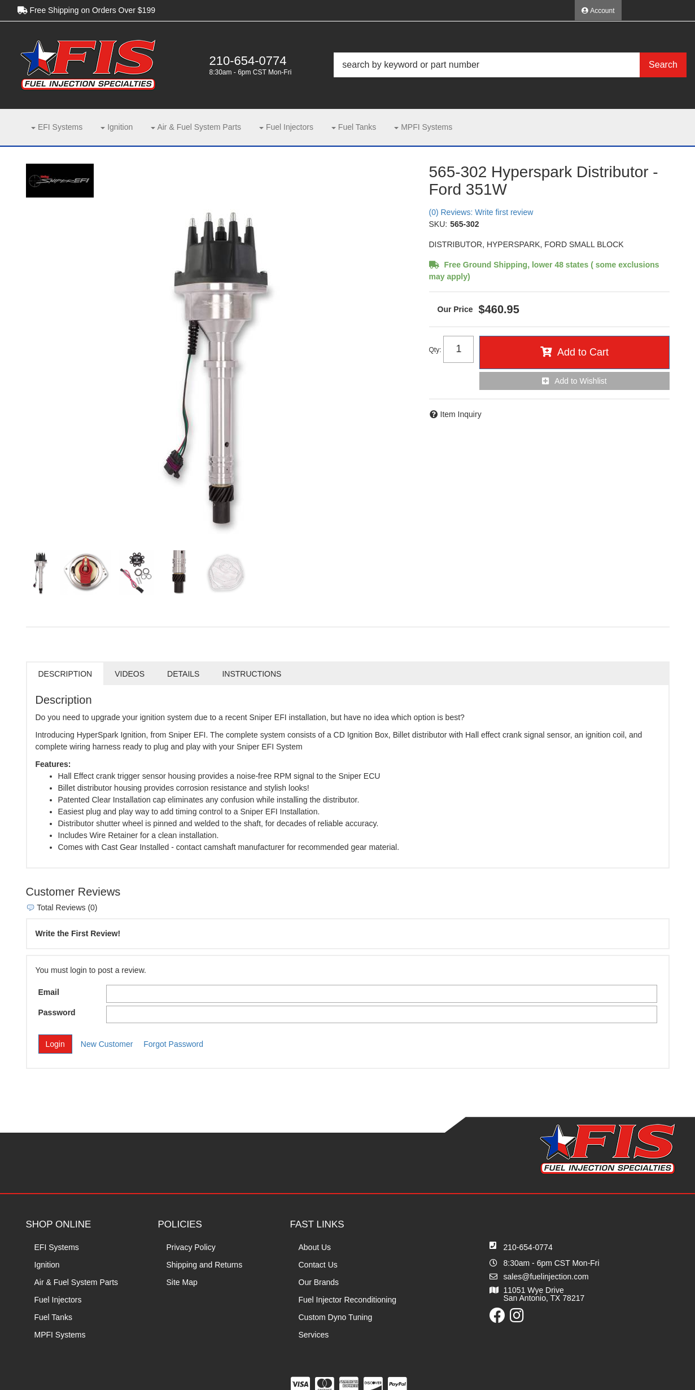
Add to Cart (583, 352)
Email (48, 992)
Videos (130, 673)
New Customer (107, 1044)
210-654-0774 (528, 1247)
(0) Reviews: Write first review (481, 212)
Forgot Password (173, 1044)
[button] (510, 64)
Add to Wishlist (580, 380)
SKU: (438, 224)
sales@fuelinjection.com (546, 1277)
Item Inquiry (461, 414)
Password (57, 1012)
